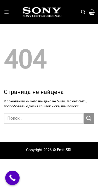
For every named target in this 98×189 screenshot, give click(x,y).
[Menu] (6, 12)
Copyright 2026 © (41, 150)
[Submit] (89, 118)
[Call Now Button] (12, 178)
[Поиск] (83, 12)
